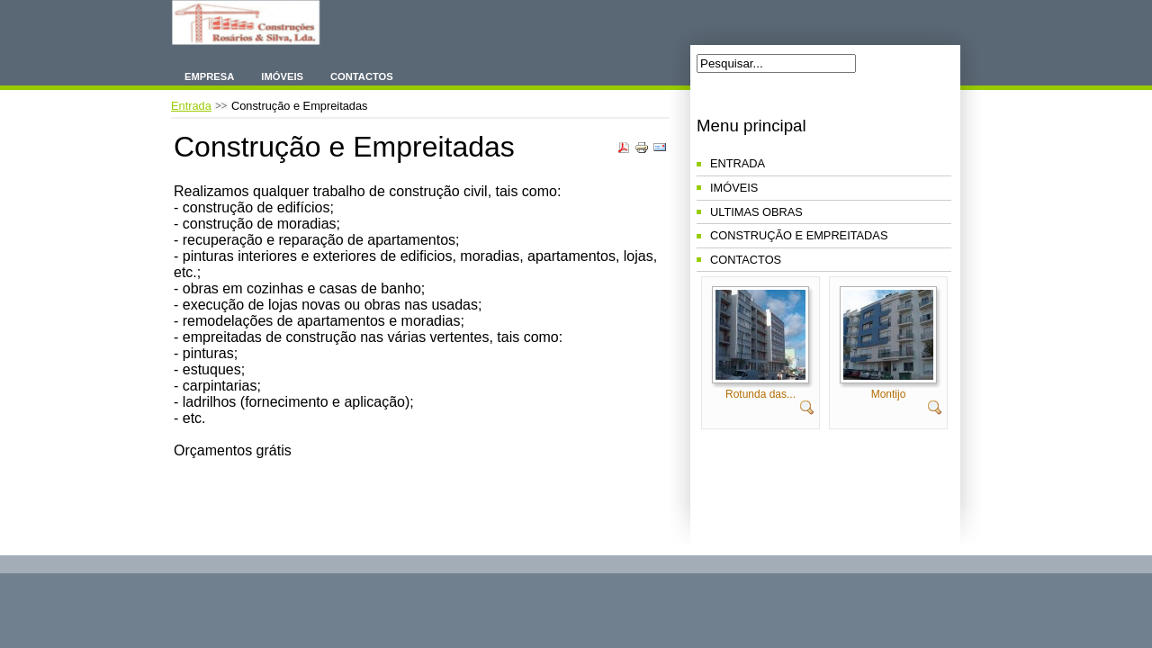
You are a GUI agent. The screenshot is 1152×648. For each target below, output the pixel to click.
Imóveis (282, 76)
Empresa (209, 76)
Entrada (191, 105)
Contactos (361, 76)
